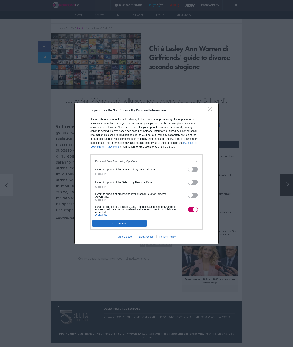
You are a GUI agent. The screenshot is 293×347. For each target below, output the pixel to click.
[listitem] (146, 161)
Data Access (146, 236)
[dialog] (146, 173)
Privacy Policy (167, 236)
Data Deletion (125, 236)
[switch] (193, 169)
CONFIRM (119, 223)
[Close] (211, 110)
